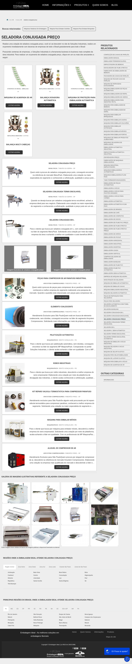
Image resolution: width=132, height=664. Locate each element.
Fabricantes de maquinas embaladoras (113, 161)
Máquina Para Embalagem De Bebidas (114, 106)
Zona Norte (21, 519)
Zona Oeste (32, 519)
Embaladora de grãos (112, 234)
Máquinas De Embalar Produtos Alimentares (116, 138)
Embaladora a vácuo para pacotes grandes (113, 192)
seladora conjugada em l (114, 312)
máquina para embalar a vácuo (115, 361)
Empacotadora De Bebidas (114, 64)
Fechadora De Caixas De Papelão (116, 76)
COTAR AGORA (13, 105)
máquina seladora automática (115, 293)
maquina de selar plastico (114, 352)
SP (23, 560)
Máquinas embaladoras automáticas (113, 171)
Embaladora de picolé (112, 237)
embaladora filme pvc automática (112, 269)
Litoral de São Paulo (81, 519)
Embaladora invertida (112, 247)
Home (46, 6)
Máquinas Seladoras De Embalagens (35, 29)
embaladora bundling (112, 262)
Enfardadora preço (111, 157)
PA (78, 560)
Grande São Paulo (65, 519)
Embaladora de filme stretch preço (115, 230)
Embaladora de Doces (112, 219)
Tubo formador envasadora (115, 180)
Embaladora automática (113, 201)
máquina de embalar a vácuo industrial (115, 342)
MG (12, 560)
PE (46, 560)
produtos (80, 5)
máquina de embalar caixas (114, 286)
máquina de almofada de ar (114, 365)
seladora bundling (111, 309)
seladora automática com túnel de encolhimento (116, 305)
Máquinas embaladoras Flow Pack (115, 176)
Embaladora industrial (113, 244)
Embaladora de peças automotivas (112, 184)
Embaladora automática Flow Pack (115, 205)
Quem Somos (100, 5)
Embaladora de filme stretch (115, 226)
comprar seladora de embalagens (112, 257)
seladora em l (109, 327)
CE (57, 560)
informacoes (109, 380)
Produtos (110, 584)
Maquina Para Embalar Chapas (115, 120)
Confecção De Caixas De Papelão (116, 54)
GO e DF (65, 560)
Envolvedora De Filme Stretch (115, 68)
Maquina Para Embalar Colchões (60, 29)
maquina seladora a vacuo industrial (114, 347)
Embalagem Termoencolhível (115, 61)
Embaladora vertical (112, 254)
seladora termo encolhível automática (114, 338)
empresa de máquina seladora (115, 276)
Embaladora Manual (111, 58)
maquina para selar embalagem (116, 355)
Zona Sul (42, 519)
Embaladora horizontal (113, 240)
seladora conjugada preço (115, 319)
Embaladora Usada (111, 250)
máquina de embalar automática (116, 283)
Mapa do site (111, 589)
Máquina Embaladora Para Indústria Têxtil (114, 101)
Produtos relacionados (109, 47)
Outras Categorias (112, 373)
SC (35, 560)
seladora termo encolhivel (114, 334)
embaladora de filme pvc (113, 265)
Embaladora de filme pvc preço (116, 222)
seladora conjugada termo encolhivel (114, 323)
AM (73, 560)
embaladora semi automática (115, 273)
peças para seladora (112, 301)
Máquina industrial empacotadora (111, 166)
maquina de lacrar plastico (114, 358)
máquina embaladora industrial (116, 290)
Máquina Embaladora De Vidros (116, 97)
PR (29, 560)
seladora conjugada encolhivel (116, 316)
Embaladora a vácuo (112, 188)
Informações (60, 5)
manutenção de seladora (114, 280)
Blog (114, 5)
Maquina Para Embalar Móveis (115, 131)
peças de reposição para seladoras (113, 297)
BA (52, 560)
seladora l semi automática (114, 330)
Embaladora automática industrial (113, 148)
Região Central (9, 519)
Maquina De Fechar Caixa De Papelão (114, 80)
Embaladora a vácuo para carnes (113, 197)
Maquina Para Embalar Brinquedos (83, 29)
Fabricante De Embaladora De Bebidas (115, 71)
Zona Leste (52, 519)
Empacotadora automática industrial (114, 153)
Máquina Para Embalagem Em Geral (114, 111)
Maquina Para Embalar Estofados (112, 127)
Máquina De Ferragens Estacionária (112, 84)
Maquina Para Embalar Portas (115, 134)
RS (40, 560)
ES (17, 560)
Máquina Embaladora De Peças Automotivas (115, 89)
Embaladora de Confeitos (114, 216)
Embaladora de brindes (113, 209)
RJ (6, 560)
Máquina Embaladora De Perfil (115, 94)
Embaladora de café (111, 213)
